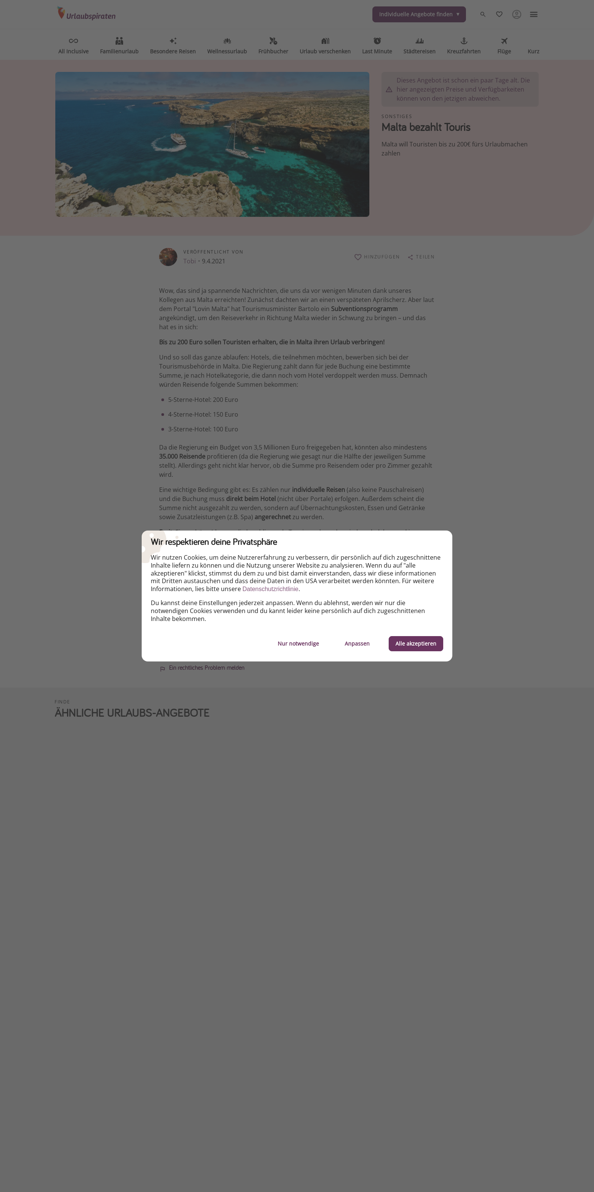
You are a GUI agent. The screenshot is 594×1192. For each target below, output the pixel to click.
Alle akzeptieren (415, 643)
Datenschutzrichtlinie (270, 589)
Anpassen (357, 643)
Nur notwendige (298, 643)
